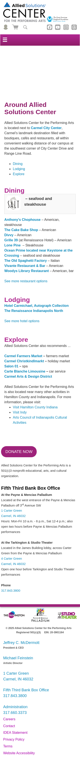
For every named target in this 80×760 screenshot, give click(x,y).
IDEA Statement (15, 732)
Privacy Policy (14, 739)
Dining (17, 164)
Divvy (8, 235)
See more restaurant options (25, 281)
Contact (9, 726)
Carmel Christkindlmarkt (24, 361)
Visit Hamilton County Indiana (35, 407)
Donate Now (18, 451)
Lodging (19, 169)
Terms (8, 746)
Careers (9, 719)
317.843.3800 (10, 590)
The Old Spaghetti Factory (25, 260)
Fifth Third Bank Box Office (26, 690)
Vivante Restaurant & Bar (24, 266)
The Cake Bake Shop (21, 230)
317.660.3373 (15, 712)
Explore (18, 174)
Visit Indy (20, 412)
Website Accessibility (19, 753)
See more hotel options (21, 321)
